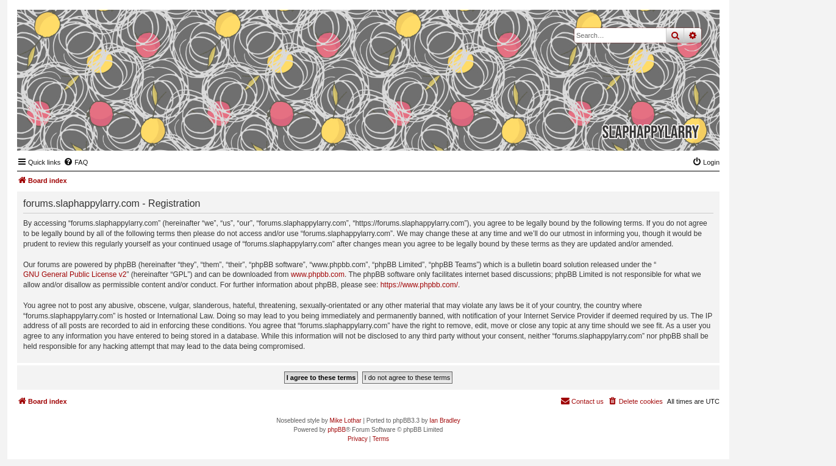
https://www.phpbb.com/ (419, 285)
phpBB (336, 429)
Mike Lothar (345, 420)
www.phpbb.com (318, 274)
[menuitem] (75, 162)
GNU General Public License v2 (74, 274)
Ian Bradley (444, 420)
